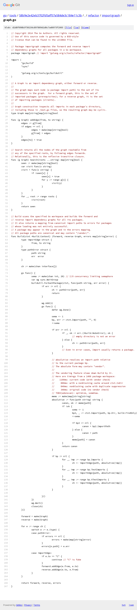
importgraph (111, 15)
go (5, 15)
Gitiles (19, 605)
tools (12, 15)
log (77, 27)
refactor (93, 15)
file (68, 27)
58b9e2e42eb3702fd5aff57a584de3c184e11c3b (50, 15)
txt (124, 605)
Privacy (27, 605)
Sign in (130, 4)
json (131, 605)
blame (85, 27)
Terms (36, 605)
